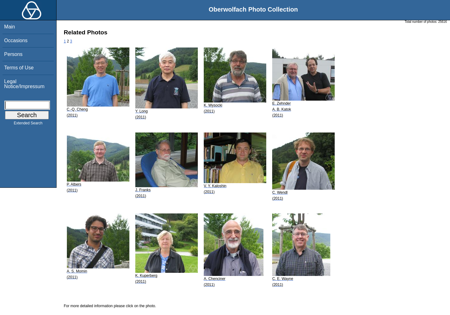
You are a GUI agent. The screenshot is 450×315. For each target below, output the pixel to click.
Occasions (16, 40)
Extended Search (28, 124)
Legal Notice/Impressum (24, 84)
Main (9, 26)
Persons (13, 54)
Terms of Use (18, 67)
